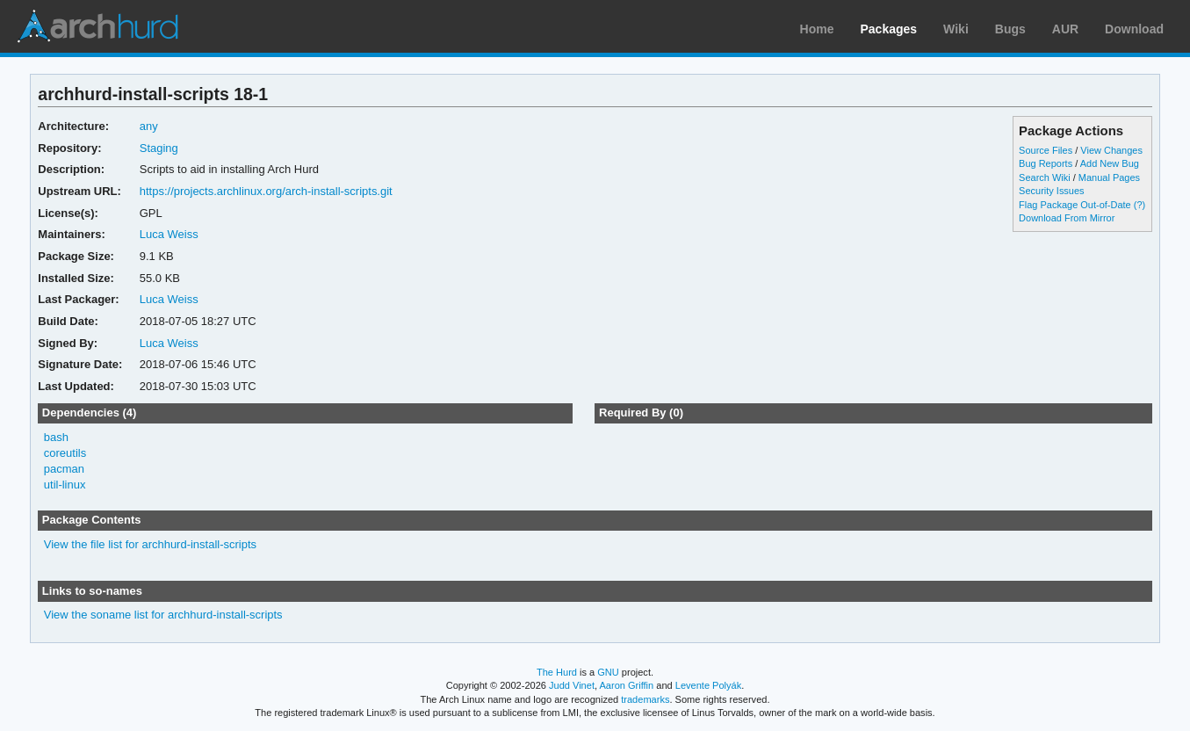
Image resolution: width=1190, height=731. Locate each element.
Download (1134, 29)
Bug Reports (1045, 163)
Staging (159, 148)
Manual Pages (1109, 177)
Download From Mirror (1066, 218)
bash (56, 437)
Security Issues (1051, 190)
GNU (608, 672)
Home (817, 29)
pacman (64, 468)
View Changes (1111, 150)
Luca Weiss (169, 234)
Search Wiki (1045, 177)
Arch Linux (96, 26)
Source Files (1045, 150)
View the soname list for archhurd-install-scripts (163, 614)
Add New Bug (1109, 163)
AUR (1065, 29)
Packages (889, 29)
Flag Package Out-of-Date (1075, 204)
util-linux (65, 484)
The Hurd (557, 672)
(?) (1139, 204)
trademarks (645, 699)
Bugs (1010, 29)
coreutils (65, 453)
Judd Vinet (572, 685)
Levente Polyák (708, 685)
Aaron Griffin (626, 685)
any (149, 126)
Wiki (956, 29)
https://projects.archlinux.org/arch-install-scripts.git (266, 191)
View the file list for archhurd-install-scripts (150, 544)
